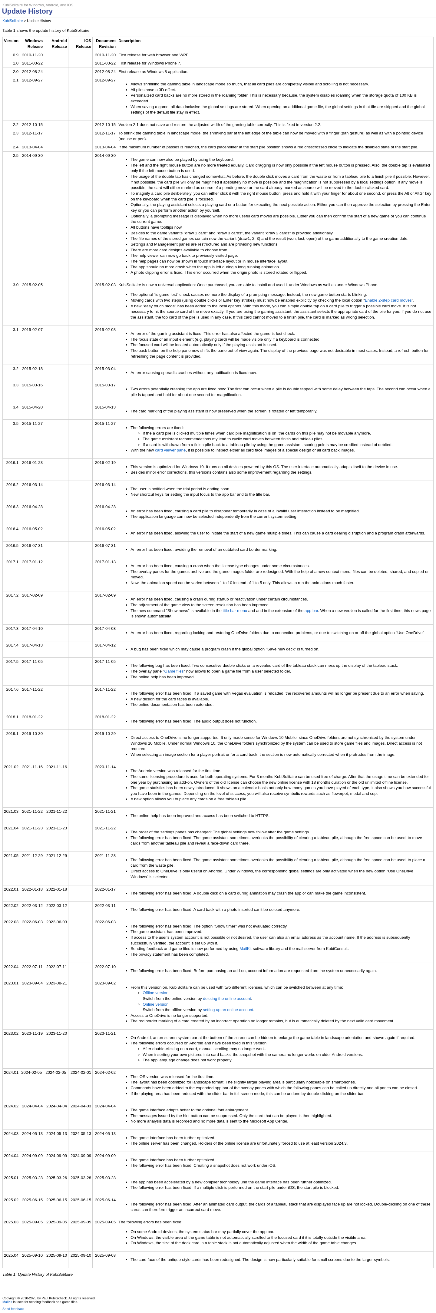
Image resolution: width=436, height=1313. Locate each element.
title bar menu (235, 610)
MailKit (245, 948)
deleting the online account (227, 998)
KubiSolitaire (12, 21)
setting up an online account (228, 1009)
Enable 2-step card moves (388, 300)
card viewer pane (170, 450)
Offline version (155, 993)
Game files (174, 671)
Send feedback (13, 1309)
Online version (155, 1004)
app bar (311, 610)
